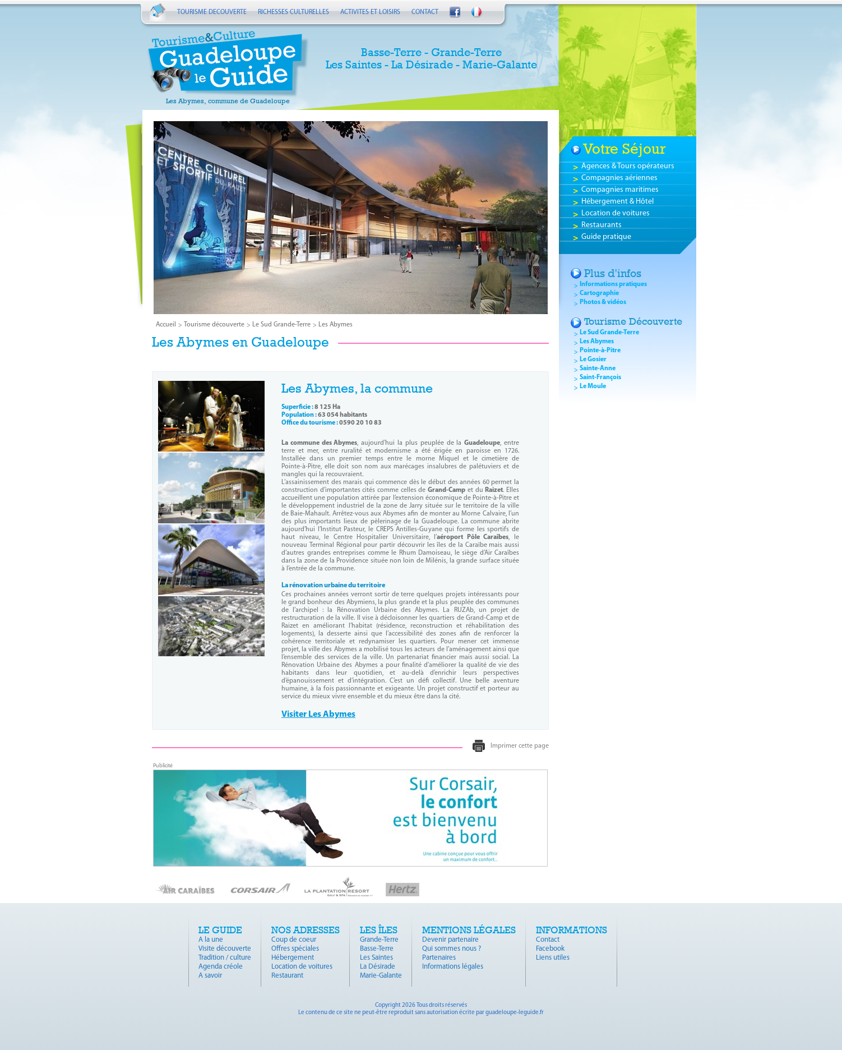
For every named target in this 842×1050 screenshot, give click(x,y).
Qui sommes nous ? (451, 948)
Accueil (158, 12)
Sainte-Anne (598, 368)
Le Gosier (593, 359)
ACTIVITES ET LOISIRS (370, 12)
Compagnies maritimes (620, 190)
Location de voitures (615, 213)
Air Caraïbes (185, 888)
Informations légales (452, 966)
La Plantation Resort (338, 886)
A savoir (210, 975)
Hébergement (292, 957)
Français (477, 13)
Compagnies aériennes (619, 178)
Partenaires (439, 957)
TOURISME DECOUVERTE (212, 12)
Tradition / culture (224, 957)
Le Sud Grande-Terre (281, 324)
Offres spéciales (295, 948)
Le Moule (593, 386)
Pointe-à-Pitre (600, 350)
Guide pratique (606, 237)
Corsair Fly (260, 888)
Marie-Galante (381, 975)
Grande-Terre (379, 939)
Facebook (550, 948)
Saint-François (600, 377)
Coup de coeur (293, 939)
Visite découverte (224, 948)
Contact (547, 939)
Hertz (402, 889)
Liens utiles (553, 957)
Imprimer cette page (520, 746)
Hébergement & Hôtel (617, 201)
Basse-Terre (377, 948)
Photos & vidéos (603, 302)
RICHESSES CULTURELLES (293, 12)
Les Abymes (335, 324)
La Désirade (377, 966)
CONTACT (424, 12)
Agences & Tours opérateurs (627, 166)
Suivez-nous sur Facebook (455, 12)
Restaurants (601, 225)
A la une (210, 939)
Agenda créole (220, 966)
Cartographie (599, 293)
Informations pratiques (613, 284)
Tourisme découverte (214, 324)
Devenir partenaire (450, 939)
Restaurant (287, 975)
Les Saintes (376, 957)
